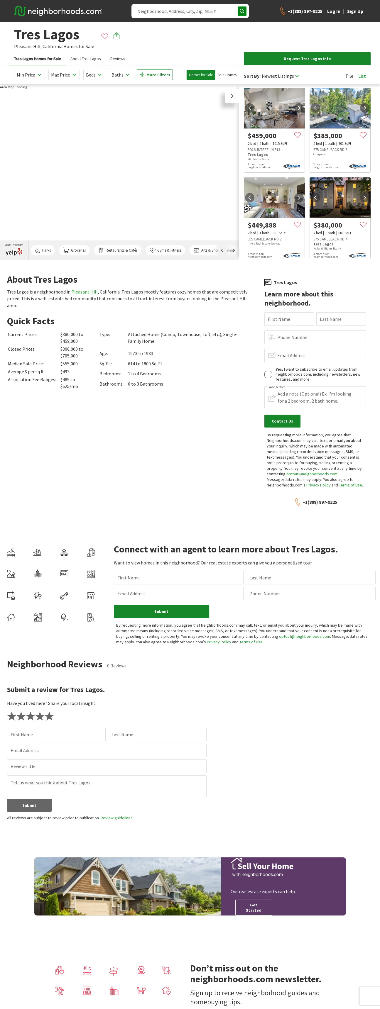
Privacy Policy (318, 485)
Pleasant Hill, (28, 46)
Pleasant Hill (84, 292)
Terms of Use (350, 485)
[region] (119, 172)
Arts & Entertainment (213, 250)
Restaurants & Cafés (117, 250)
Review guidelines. (117, 817)
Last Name (331, 319)
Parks (43, 250)
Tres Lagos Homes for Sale (37, 58)
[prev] (249, 108)
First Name (279, 319)
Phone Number (292, 337)
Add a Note (277, 387)
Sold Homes (227, 74)
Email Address (291, 355)
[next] (299, 108)
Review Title (23, 766)
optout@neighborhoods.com (311, 473)
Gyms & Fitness (165, 250)
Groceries (74, 250)
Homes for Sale (201, 74)
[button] (232, 96)
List (362, 76)
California (53, 46)
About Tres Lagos (85, 58)
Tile (349, 76)
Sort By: (252, 76)
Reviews (117, 58)
